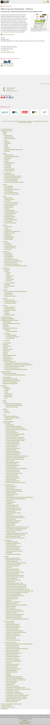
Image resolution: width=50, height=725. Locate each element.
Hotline (6, 425)
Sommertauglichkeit (10, 183)
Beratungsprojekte (9, 499)
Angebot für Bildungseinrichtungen (11, 338)
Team (4, 415)
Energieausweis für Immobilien (12, 204)
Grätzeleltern (9, 567)
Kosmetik (5, 256)
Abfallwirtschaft (7, 336)
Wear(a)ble (9, 615)
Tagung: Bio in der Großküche (13, 594)
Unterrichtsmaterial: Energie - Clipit (14, 597)
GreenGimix (7, 348)
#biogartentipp (8, 241)
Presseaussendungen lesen (11, 431)
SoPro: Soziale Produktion (12, 700)
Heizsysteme (8, 179)
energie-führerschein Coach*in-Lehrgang (14, 381)
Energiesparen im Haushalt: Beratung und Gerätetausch (19, 512)
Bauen (4, 168)
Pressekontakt (8, 434)
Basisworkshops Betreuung (13, 661)
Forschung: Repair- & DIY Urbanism (14, 645)
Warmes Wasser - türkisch (7, 78)
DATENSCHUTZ (30, 136)
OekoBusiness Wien (8, 364)
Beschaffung (6, 341)
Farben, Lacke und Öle (10, 321)
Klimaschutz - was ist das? (11, 277)
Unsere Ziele (8, 403)
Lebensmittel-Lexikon (10, 228)
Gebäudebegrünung (9, 177)
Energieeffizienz (7, 360)
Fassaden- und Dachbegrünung (12, 246)
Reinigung (5, 368)
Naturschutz (6, 282)
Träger (6, 406)
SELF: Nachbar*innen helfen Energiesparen (16, 543)
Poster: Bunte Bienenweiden (13, 480)
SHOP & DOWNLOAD (7, 332)
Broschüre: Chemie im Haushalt (13, 441)
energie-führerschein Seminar (12, 382)
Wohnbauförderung (9, 185)
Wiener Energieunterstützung (13, 551)
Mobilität (5, 362)
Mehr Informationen (25, 723)
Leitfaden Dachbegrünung (12, 466)
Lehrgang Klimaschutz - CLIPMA (14, 566)
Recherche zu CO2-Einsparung (13, 650)
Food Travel (9, 582)
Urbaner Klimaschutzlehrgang (13, 569)
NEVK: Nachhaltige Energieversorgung (15, 532)
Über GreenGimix (10, 353)
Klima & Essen (8, 268)
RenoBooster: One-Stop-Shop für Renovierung (17, 541)
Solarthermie (8, 182)
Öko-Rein (7, 344)
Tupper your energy (11, 546)
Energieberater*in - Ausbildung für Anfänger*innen (17, 378)
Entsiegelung (8, 244)
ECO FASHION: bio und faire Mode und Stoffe (15, 306)
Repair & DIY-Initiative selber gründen (14, 164)
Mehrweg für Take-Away (12, 680)
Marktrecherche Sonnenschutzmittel (15, 473)
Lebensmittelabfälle (9, 225)
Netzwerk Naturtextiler (11, 686)
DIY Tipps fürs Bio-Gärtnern (11, 194)
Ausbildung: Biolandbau (12, 556)
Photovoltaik (8, 180)
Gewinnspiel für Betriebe (12, 421)
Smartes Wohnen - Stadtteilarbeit (14, 544)
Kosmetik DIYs (8, 259)
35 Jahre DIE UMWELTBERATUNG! (13, 418)
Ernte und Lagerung (9, 214)
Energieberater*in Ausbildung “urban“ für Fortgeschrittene (19, 379)
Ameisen (8, 287)
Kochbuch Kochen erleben (12, 459)
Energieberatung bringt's (12, 509)
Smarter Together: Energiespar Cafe (15, 590)
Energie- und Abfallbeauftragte (13, 675)
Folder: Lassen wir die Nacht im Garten (15, 455)
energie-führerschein (11, 559)
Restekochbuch (10, 699)
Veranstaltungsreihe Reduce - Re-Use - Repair (17, 548)
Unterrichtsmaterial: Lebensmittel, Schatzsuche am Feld (19, 605)
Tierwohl (5, 313)
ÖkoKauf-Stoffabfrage (11, 346)
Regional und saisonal (10, 231)
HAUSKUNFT (9, 518)
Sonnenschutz (8, 264)
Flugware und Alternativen (11, 219)
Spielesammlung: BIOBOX (12, 588)
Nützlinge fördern (9, 250)
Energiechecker (10, 510)
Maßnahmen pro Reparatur (12, 648)
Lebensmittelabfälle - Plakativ (13, 527)
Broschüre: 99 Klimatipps (12, 450)
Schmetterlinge (10, 293)
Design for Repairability (12, 576)
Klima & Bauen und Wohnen (11, 274)
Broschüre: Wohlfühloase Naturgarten (15, 449)
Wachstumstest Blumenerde (13, 654)
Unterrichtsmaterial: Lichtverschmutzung (16, 599)
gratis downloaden (7, 34)
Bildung (6, 571)
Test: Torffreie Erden (11, 653)
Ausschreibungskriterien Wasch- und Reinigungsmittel (19, 658)
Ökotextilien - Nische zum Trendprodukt (15, 694)
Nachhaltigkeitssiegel (11, 685)
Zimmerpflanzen (9, 254)
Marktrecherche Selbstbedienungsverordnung (17, 470)
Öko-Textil (7, 355)
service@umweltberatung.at (7, 52)
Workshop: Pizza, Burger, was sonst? (15, 626)
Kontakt (30, 137)
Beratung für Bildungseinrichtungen (11, 395)
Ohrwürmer (9, 295)
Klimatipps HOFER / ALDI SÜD (13, 523)
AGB (19, 137)
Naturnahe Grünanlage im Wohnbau (14, 530)
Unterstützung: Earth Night (12, 537)
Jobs (22, 137)
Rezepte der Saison (9, 233)
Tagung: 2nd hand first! (11, 593)
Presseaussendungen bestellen (12, 432)
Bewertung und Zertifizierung (10, 342)
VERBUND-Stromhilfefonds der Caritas (15, 549)
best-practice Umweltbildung (10, 396)
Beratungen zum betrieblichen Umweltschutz (17, 663)
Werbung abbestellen (10, 329)
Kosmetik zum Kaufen (10, 262)
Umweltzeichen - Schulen (12, 705)
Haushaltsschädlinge (10, 323)
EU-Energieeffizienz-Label (11, 207)
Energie (5, 199)
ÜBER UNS (4, 400)
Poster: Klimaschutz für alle (12, 486)
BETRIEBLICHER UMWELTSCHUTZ (10, 335)
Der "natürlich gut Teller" (12, 672)
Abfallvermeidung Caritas (12, 660)
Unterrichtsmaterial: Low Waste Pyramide (16, 601)
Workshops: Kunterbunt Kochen (14, 630)
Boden (6, 243)
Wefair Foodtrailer (10, 622)
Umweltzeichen (7, 371)
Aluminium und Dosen (10, 153)
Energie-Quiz (9, 515)
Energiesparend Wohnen (12, 643)
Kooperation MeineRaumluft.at (13, 524)
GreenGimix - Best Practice (12, 351)
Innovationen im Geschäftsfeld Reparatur (16, 647)
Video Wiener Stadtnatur (12, 612)
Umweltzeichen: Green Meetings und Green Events (18, 704)
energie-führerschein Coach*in (13, 561)
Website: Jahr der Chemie (12, 491)
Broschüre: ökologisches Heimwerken (15, 442)
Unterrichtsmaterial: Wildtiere (13, 608)
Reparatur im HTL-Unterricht (13, 585)
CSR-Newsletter (7, 357)
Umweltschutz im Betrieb (11, 657)
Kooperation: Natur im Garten (13, 463)
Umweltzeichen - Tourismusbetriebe (15, 708)
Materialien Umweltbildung (9, 388)
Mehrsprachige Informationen (10, 398)
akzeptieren (25, 720)
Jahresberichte (8, 410)
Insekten (7, 286)
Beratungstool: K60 (11, 507)
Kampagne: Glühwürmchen (12, 458)
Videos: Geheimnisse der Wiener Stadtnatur (15, 389)
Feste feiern (7, 215)
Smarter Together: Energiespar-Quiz (15, 591)
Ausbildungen (8, 555)
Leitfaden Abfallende (11, 464)
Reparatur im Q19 (10, 540)
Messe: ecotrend (10, 475)
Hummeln (8, 292)
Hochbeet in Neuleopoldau (12, 520)
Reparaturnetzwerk (11, 538)
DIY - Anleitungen (7, 187)
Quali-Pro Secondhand (11, 696)
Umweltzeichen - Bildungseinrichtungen (15, 702)
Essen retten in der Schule (12, 580)
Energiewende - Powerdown (13, 674)
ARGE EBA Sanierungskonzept (13, 504)
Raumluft (5, 367)
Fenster (6, 176)
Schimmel (7, 328)
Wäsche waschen (9, 309)
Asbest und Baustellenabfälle (12, 171)
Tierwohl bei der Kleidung (11, 316)
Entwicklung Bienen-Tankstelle (13, 579)
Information (7, 438)
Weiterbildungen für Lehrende (10, 393)
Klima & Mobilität (9, 271)
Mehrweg (7, 156)
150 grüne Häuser (10, 502)
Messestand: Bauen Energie (13, 477)
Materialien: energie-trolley (12, 562)
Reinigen (7, 326)
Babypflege (7, 257)
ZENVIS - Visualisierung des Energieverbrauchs (17, 633)
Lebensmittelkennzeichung (11, 226)
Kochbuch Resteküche (11, 461)
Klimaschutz (6, 266)
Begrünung (5, 339)
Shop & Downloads (7, 6)
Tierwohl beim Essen (10, 314)
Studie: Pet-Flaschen (11, 651)
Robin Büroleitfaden (11, 697)
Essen (4, 211)
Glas (6, 155)
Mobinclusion (9, 529)
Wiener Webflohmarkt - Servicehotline (15, 552)
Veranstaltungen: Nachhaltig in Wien (15, 610)
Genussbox (9, 677)
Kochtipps (7, 223)
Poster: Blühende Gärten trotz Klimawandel (16, 483)
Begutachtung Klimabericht (13, 639)
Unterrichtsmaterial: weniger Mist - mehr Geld (17, 607)
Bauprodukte (8, 173)
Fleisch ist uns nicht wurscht (11, 217)
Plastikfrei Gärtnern (9, 252)
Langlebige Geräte (10, 526)
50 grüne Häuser (10, 637)
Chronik (5, 417)
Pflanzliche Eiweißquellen (11, 234)
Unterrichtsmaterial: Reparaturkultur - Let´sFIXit (17, 604)
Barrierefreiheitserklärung (41, 136)
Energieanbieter (8, 205)
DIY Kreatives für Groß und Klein (12, 192)
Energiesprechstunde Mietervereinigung (16, 513)
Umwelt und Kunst (10, 596)
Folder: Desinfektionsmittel (12, 456)
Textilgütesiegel (8, 307)
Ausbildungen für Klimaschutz (12, 279)
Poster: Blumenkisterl (11, 481)
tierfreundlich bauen (9, 300)
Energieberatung (9, 202)
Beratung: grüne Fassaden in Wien (14, 505)
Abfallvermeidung (9, 151)
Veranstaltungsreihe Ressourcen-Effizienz (16, 711)
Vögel (6, 302)
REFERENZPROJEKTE (8, 436)
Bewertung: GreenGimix (12, 669)
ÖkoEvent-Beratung (11, 534)
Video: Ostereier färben (11, 489)
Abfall (4, 148)
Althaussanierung (9, 169)
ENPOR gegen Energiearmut (13, 642)
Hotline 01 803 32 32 (11, 501)
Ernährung (5, 359)
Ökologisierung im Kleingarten (13, 535)
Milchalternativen (9, 229)
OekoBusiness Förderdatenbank (14, 691)
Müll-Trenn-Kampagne (11, 682)
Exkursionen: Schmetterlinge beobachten (16, 577)
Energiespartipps (9, 201)
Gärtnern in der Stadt (10, 247)
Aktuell (5, 147)
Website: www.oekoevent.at (13, 492)
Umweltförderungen (8, 373)
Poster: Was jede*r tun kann (12, 484)
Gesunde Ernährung (9, 220)
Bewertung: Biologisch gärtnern (13, 668)
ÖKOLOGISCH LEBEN (7, 145)
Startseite (17, 136)
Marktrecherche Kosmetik (12, 469)
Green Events (6, 365)
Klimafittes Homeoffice (10, 325)
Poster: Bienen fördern (11, 478)
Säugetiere (7, 299)
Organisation (6, 402)
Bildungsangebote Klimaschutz (13, 574)
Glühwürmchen (10, 290)
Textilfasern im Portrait (10, 311)
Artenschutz (8, 284)
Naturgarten (8, 249)
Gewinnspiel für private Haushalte (14, 420)
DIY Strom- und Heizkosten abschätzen (14, 197)
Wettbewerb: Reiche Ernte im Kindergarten (16, 619)
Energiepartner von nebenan (13, 564)
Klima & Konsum (9, 269)
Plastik (6, 161)
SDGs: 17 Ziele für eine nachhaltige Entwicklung (16, 280)
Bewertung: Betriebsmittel (12, 666)
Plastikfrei (7, 162)
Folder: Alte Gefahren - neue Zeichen (15, 452)
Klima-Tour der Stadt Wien (12, 583)
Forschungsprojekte (9, 636)
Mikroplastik (8, 158)
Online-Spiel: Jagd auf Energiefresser (15, 587)
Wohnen (5, 320)
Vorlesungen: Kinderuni (11, 613)
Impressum (23, 136)
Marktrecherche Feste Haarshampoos (15, 472)
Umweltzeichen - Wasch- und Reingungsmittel (17, 710)
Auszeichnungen (9, 411)
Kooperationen (8, 408)
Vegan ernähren (8, 236)
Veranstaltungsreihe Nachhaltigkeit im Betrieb (16, 384)
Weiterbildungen (7, 374)
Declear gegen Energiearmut (13, 640)
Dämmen (7, 174)
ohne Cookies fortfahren (25, 721)
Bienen (8, 289)
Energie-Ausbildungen (10, 376)
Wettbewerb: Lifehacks (12, 618)
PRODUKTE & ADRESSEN (8, 333)
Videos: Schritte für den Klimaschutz (13, 275)
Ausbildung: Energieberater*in (13, 558)
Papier (6, 159)
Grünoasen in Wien (10, 516)
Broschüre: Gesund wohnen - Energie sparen (16, 444)
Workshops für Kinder (11, 627)
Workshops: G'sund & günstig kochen (15, 629)
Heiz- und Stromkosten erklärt (12, 208)
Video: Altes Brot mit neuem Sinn (14, 488)
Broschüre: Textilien (11, 445)
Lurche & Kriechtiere (10, 297)
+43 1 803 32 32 (5, 50)
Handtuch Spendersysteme (12, 679)
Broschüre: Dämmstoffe (12, 447)
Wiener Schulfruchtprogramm (13, 624)
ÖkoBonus (8, 689)
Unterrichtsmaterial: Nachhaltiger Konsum (16, 602)
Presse (25, 137)
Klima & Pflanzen (9, 272)
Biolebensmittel (8, 212)
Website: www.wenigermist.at (13, 616)
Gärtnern (5, 240)
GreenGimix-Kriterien (11, 350)
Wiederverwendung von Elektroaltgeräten (16, 713)
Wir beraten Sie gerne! (7, 144)
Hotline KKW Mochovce (12, 521)
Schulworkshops (7, 392)
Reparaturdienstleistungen (9, 370)
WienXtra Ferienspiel (11, 621)
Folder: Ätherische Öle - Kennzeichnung (15, 453)
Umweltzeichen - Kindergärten (13, 707)
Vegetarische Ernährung (10, 237)
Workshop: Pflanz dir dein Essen (14, 632)
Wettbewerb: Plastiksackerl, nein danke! (15, 497)
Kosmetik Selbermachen (11, 261)
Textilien (5, 304)
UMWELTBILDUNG (6, 386)
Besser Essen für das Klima (12, 665)
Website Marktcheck (11, 494)
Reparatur (7, 165)
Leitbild (6, 405)
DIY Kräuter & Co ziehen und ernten (13, 190)
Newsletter (7, 427)
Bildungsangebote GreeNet (12, 573)
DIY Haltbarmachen (9, 189)
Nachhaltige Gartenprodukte (13, 683)
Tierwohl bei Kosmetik (10, 318)
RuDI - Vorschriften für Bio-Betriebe (14, 693)
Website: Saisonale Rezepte (13, 495)
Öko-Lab (8, 688)
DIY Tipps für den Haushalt (11, 195)
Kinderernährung (9, 222)
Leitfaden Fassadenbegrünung (13, 467)
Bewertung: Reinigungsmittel (13, 671)
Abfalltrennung (8, 150)
